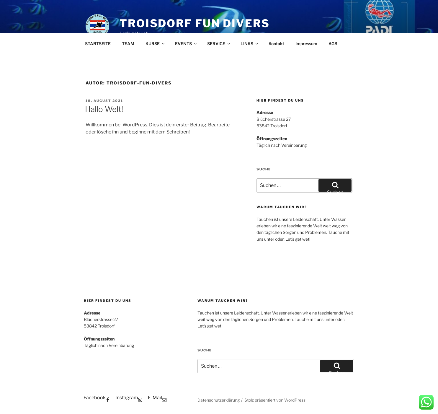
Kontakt (276, 43)
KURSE (155, 43)
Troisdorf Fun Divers (195, 23)
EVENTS (186, 43)
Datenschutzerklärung (218, 399)
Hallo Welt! (104, 109)
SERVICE (219, 43)
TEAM (128, 43)
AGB (332, 43)
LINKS (250, 43)
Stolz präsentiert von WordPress (274, 399)
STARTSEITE (98, 43)
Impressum (306, 43)
